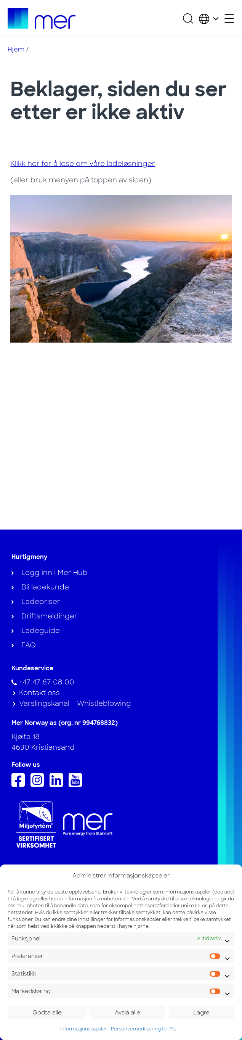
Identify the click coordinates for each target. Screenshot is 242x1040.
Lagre (201, 1012)
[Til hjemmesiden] (41, 18)
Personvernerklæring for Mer (144, 1029)
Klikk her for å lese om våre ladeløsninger (82, 163)
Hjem (16, 49)
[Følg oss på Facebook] (20, 784)
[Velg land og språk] (208, 18)
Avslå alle (127, 1012)
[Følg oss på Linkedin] (58, 784)
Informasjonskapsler (83, 1029)
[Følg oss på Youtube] (77, 784)
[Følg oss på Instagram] (39, 784)
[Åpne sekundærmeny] (229, 18)
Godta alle (47, 1012)
